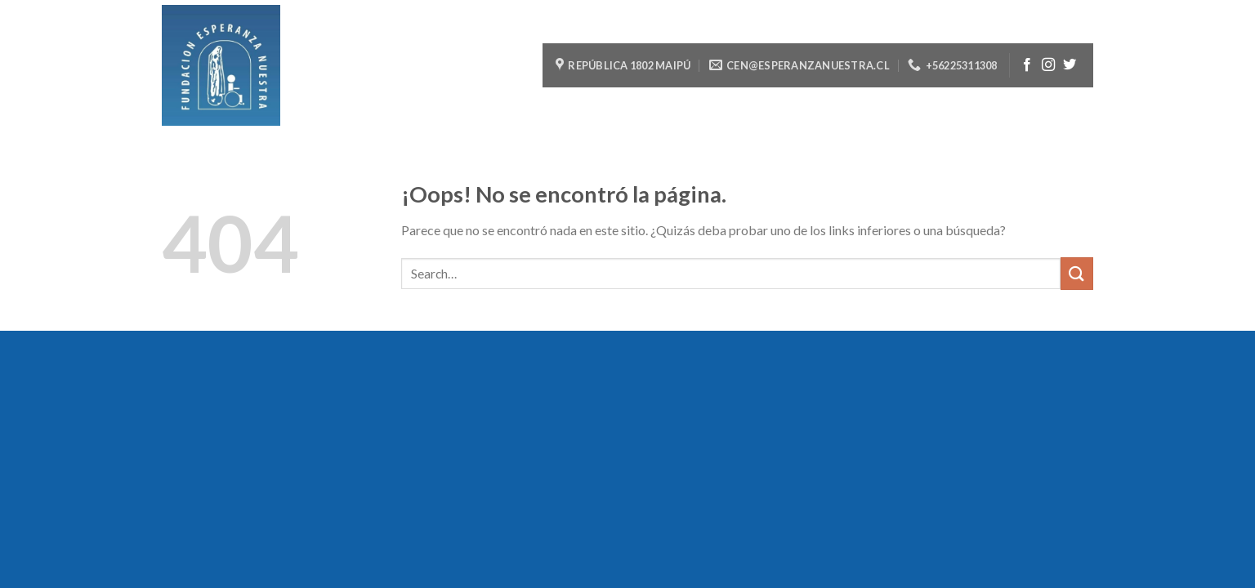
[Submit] (1077, 273)
